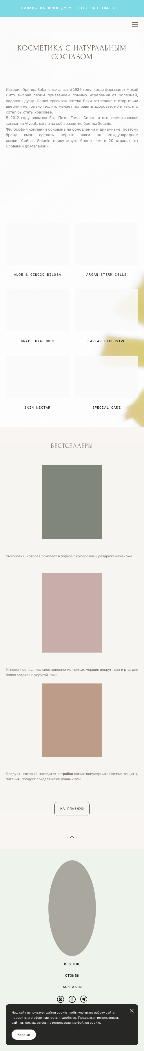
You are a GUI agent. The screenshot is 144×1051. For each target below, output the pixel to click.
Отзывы (72, 976)
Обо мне (72, 964)
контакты (72, 987)
